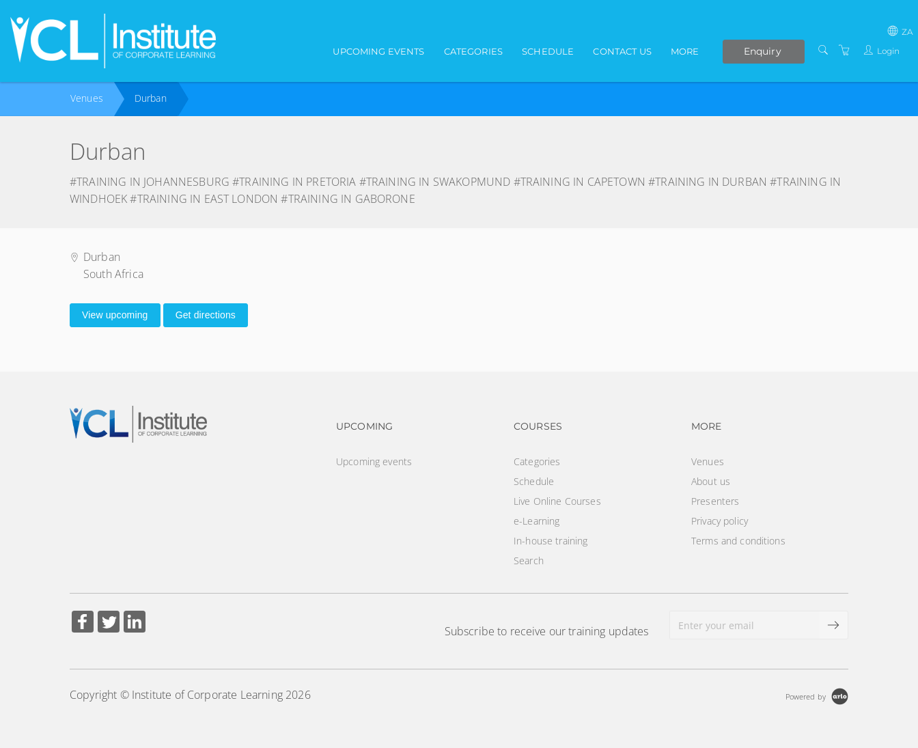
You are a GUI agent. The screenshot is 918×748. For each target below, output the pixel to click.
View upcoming (115, 314)
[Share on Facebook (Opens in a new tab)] (83, 623)
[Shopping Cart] (844, 50)
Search (529, 560)
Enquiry (762, 51)
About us (710, 481)
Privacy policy (719, 520)
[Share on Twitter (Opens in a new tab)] (109, 623)
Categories (473, 51)
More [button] (685, 51)
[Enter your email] (744, 625)
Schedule (548, 51)
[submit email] (834, 625)
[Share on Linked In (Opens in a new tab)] (134, 623)
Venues (86, 98)
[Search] (823, 50)
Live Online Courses (557, 501)
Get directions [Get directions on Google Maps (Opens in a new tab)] (206, 314)
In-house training (550, 540)
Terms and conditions (738, 540)
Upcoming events (378, 51)
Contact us (622, 51)
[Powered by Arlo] (816, 695)
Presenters (715, 501)
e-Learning (536, 520)
